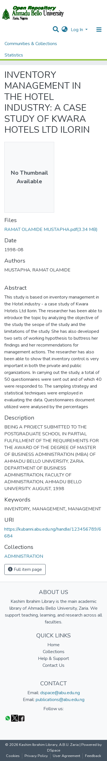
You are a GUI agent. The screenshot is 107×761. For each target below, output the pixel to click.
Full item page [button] (25, 569)
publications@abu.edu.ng (60, 699)
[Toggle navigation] (99, 29)
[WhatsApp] (7, 718)
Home (53, 645)
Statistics (14, 55)
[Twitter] (14, 718)
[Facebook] (21, 718)
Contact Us (53, 665)
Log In (77, 30)
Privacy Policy (36, 755)
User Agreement (66, 755)
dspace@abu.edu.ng (60, 693)
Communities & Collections (31, 44)
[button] (65, 29)
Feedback (93, 755)
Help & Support (53, 658)
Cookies (13, 755)
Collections (53, 652)
